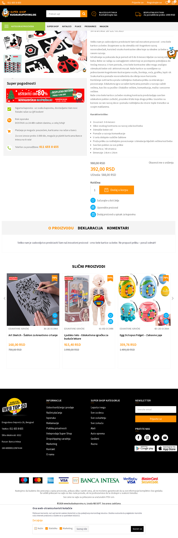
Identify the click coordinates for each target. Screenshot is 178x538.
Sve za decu (97, 443)
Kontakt (50, 480)
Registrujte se (154, 2)
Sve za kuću (97, 454)
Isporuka (51, 448)
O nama (50, 485)
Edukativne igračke (67, 32)
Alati (93, 459)
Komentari (118, 258)
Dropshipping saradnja (58, 469)
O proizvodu (61, 258)
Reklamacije (52, 454)
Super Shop (26, 32)
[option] (12, 51)
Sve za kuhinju (98, 448)
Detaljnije (38, 520)
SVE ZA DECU (40, 32)
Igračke (52, 32)
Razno (94, 474)
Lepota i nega (98, 438)
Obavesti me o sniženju (161, 193)
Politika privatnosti (56, 459)
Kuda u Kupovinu (10, 32)
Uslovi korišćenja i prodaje (60, 438)
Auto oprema (98, 464)
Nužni (40, 528)
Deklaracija (90, 258)
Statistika (53, 528)
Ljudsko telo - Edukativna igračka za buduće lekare (86, 367)
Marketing (51, 474)
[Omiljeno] (166, 2)
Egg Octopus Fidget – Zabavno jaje (141, 366)
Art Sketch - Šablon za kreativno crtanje (33, 366)
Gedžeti (95, 469)
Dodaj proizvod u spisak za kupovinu (113, 245)
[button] (66, 13)
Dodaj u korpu (119, 221)
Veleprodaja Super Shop (59, 464)
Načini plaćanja (54, 443)
